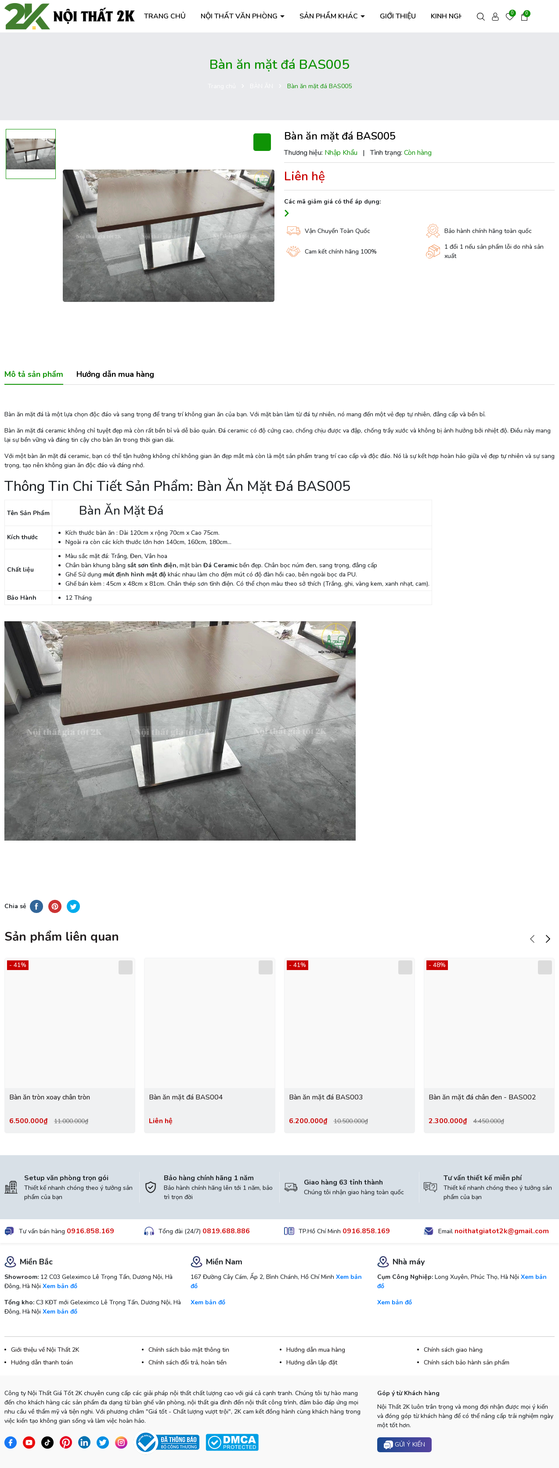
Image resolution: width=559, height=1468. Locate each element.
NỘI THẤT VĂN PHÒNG (240, 16)
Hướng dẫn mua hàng (315, 1350)
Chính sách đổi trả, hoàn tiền (187, 1362)
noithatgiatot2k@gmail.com (501, 1231)
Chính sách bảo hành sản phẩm (466, 1362)
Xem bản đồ (60, 1286)
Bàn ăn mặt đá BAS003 (326, 1097)
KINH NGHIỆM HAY (461, 16)
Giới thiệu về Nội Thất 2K (45, 1350)
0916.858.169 (90, 1231)
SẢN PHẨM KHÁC (329, 16)
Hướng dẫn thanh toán (42, 1362)
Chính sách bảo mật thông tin (188, 1350)
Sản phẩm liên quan (61, 936)
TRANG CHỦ (165, 16)
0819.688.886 (226, 1231)
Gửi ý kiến (404, 1445)
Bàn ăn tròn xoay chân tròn (49, 1097)
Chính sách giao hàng (453, 1350)
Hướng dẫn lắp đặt (311, 1362)
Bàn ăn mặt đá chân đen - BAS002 (482, 1097)
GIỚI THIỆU (398, 16)
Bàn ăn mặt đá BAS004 (186, 1097)
